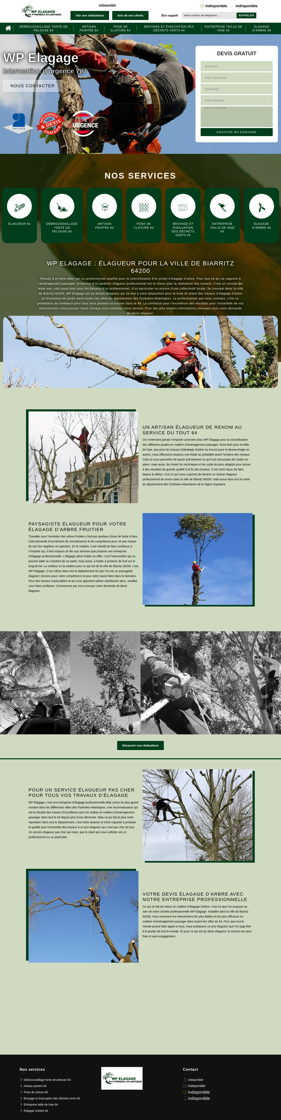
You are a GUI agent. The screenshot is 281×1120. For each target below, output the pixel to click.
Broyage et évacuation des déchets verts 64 (169, 28)
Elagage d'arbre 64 (261, 28)
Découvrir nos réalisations (140, 745)
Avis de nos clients (130, 15)
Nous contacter (33, 86)
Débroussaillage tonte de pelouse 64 (43, 28)
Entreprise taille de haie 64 (223, 28)
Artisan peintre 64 (89, 28)
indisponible (107, 5)
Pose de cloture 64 (120, 28)
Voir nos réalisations (90, 15)
